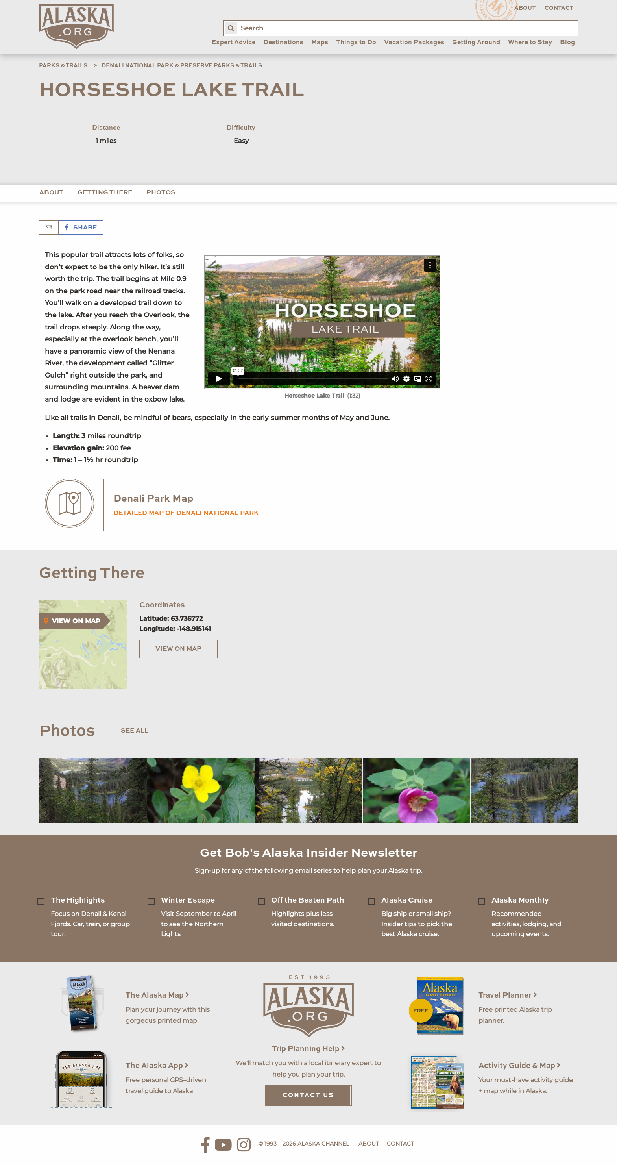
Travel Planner (507, 995)
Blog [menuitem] (567, 42)
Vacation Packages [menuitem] (414, 42)
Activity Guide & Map (519, 1066)
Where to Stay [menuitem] (530, 42)
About (525, 8)
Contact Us (308, 1095)
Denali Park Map (153, 499)
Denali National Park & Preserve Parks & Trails (182, 65)
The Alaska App (157, 1066)
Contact (559, 8)
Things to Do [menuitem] (356, 42)
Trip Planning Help (308, 1049)
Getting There (105, 193)
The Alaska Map (157, 995)
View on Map (178, 649)
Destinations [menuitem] (283, 42)
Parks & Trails (63, 65)
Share (81, 228)
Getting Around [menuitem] (476, 42)
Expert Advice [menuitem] (233, 42)
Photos (160, 193)
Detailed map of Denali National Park (186, 513)
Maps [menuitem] (319, 42)
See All (134, 731)
